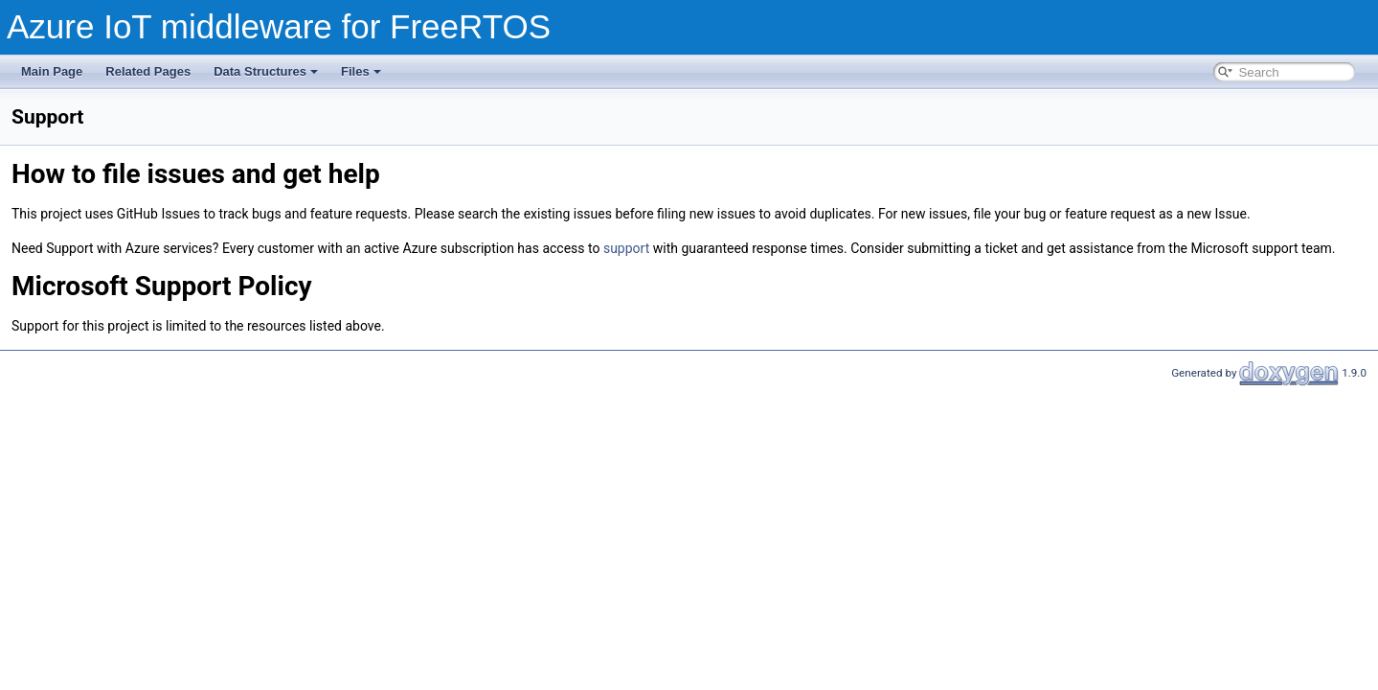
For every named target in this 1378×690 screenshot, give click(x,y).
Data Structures (266, 71)
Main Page (51, 71)
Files (361, 71)
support (626, 248)
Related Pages (148, 71)
